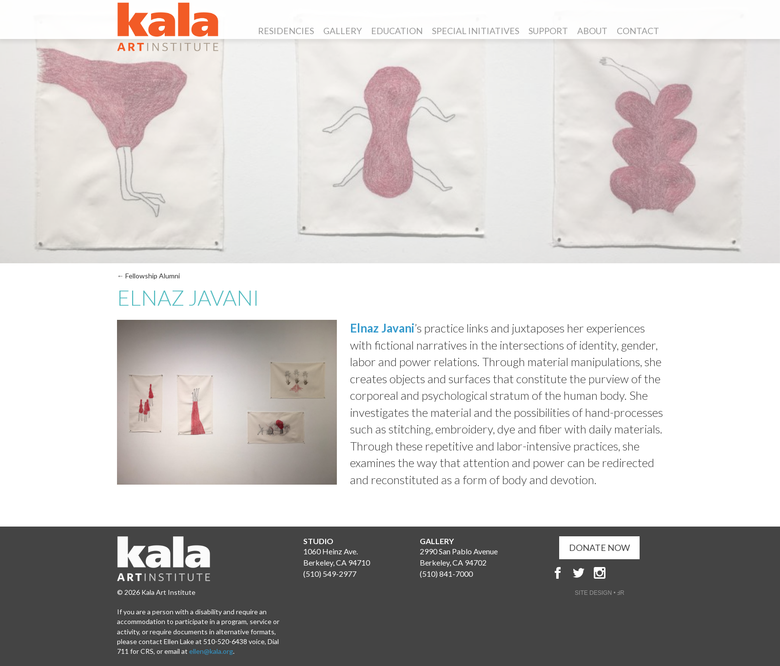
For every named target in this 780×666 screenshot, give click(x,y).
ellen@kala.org (211, 651)
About (592, 30)
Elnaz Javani (382, 328)
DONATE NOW (599, 547)
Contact (638, 30)
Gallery (342, 30)
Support (548, 30)
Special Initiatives (475, 30)
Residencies (286, 30)
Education (397, 30)
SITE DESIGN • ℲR (599, 592)
